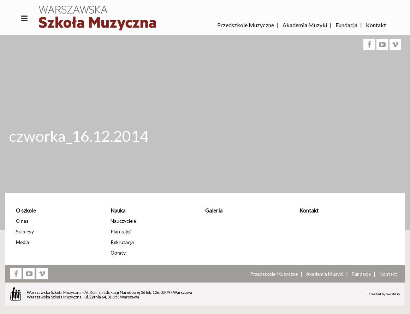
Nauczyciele (123, 221)
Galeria (213, 210)
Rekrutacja (122, 242)
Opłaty (118, 253)
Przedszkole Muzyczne (245, 25)
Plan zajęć (121, 231)
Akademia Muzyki (305, 25)
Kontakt (376, 25)
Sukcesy (25, 231)
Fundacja (346, 25)
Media (22, 242)
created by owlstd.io (384, 294)
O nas (22, 221)
